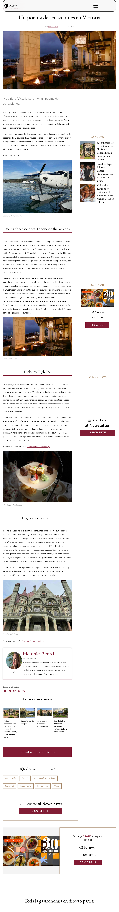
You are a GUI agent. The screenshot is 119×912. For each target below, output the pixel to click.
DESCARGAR (97, 325)
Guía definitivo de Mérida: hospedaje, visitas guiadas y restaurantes (60, 726)
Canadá (25, 778)
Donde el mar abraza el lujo (38, 446)
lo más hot (9, 786)
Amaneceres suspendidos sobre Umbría (42, 724)
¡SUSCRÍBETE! (40, 811)
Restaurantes (42, 786)
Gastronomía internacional (44, 778)
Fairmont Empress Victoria (33, 641)
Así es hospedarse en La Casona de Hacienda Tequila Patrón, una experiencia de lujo (10, 729)
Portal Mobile (25, 786)
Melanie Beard (53, 27)
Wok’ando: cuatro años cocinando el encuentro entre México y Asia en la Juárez (105, 194)
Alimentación (10, 778)
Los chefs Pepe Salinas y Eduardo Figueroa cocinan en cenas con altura (105, 172)
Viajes (56, 786)
